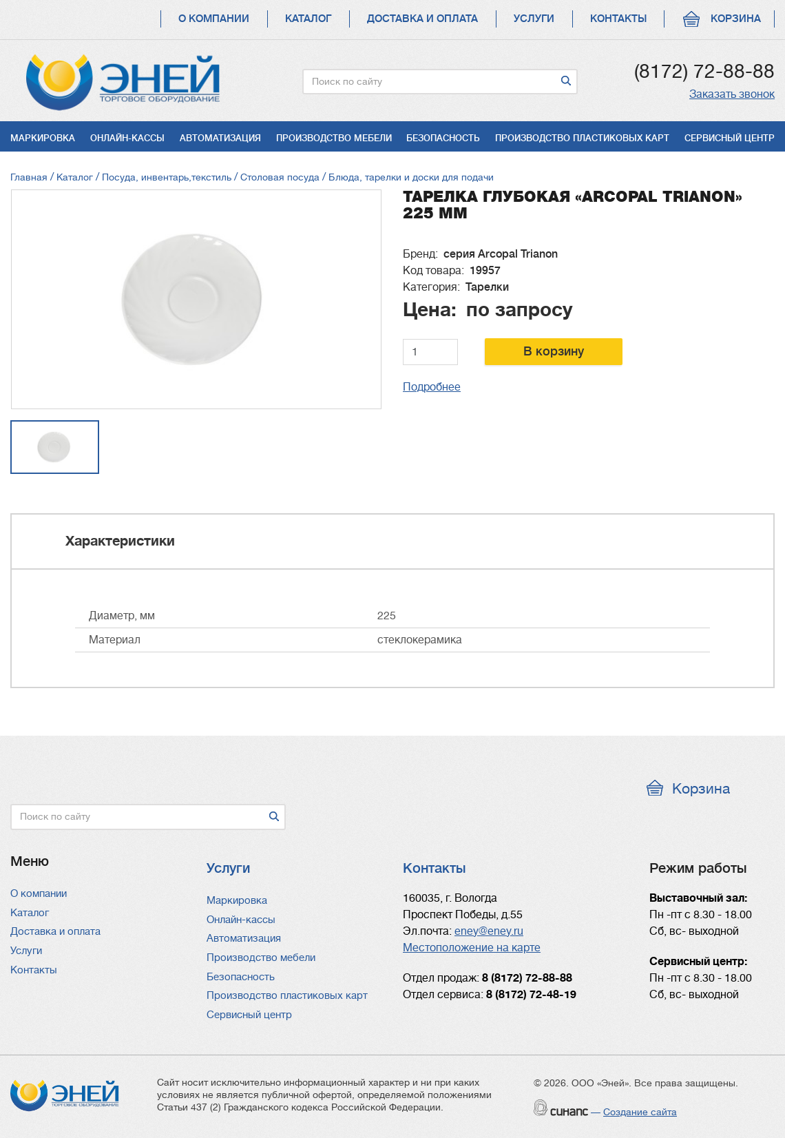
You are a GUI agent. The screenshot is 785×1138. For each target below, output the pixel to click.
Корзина (736, 19)
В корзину (553, 351)
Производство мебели (334, 138)
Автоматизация (220, 138)
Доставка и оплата (422, 19)
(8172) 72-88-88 (704, 72)
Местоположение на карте (472, 948)
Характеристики (120, 541)
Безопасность (443, 138)
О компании (213, 19)
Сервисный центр (729, 138)
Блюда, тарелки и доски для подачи (411, 177)
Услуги (534, 19)
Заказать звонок (732, 94)
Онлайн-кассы (127, 138)
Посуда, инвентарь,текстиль (166, 177)
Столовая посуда (280, 177)
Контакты (618, 19)
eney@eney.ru (488, 931)
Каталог (308, 19)
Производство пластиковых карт (582, 138)
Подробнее (432, 387)
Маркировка (42, 138)
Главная (29, 177)
